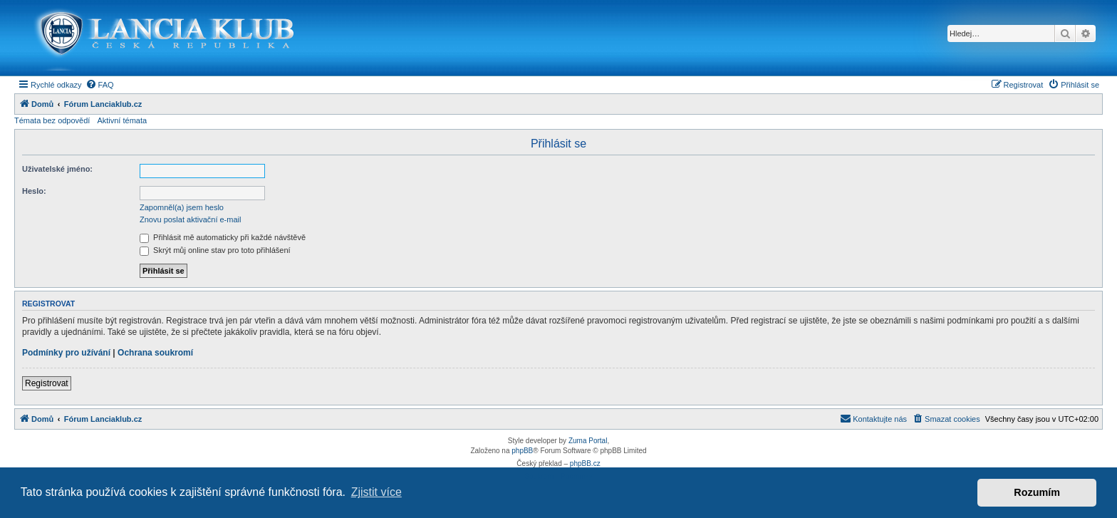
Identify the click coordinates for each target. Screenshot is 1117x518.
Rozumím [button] (1037, 492)
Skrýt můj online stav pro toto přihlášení (215, 250)
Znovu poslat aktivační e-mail (190, 219)
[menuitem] (99, 84)
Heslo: (34, 191)
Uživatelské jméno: (57, 169)
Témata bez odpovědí (52, 120)
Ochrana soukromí (155, 353)
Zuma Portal (587, 441)
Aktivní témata (122, 120)
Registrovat (46, 383)
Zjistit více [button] (376, 492)
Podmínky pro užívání (66, 353)
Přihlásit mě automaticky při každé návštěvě (223, 237)
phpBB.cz (585, 463)
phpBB (522, 451)
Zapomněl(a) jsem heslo (182, 207)
